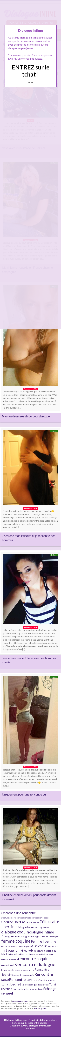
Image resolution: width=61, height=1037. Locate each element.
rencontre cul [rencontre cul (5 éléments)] (7, 965)
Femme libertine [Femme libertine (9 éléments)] (43, 941)
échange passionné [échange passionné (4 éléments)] (35, 989)
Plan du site (30, 1028)
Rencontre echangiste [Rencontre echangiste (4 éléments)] (10, 970)
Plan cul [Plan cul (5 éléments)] (23, 954)
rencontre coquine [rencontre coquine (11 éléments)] (34, 958)
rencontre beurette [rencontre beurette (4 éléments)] (9, 959)
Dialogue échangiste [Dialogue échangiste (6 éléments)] (30, 936)
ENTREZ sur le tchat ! (30, 71)
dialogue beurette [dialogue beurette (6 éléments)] (27, 927)
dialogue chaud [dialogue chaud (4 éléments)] (43, 927)
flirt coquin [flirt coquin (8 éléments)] (39, 946)
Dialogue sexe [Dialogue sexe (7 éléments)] (10, 936)
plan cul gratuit (40, 1008)
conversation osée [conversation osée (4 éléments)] (24, 918)
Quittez (30, 82)
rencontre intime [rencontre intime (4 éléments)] (27, 970)
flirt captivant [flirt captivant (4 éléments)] (26, 946)
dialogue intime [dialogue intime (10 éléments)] (41, 932)
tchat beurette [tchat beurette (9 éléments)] (13, 984)
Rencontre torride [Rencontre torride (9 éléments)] (23, 979)
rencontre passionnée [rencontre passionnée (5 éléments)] (24, 975)
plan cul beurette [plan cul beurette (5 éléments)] (36, 954)
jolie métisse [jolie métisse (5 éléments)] (14, 954)
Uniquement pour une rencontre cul (24, 794)
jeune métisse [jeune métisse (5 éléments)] (44, 950)
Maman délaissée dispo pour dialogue (26, 416)
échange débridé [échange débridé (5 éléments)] (19, 989)
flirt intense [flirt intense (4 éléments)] (53, 946)
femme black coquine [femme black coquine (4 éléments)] (51, 937)
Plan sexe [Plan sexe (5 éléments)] (48, 954)
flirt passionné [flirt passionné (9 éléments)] (12, 950)
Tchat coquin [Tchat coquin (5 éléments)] (31, 984)
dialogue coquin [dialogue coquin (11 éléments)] (15, 932)
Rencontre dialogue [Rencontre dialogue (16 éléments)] (34, 964)
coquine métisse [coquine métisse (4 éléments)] (32, 922)
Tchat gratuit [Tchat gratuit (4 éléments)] (43, 985)
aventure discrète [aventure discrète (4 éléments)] (8, 918)
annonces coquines (20, 1001)
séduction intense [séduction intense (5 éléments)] (46, 980)
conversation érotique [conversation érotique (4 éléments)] (40, 918)
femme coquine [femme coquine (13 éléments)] (16, 941)
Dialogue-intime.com (15, 1020)
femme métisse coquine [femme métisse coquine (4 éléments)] (11, 946)
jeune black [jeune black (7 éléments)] (31, 950)
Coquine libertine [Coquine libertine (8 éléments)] (13, 922)
